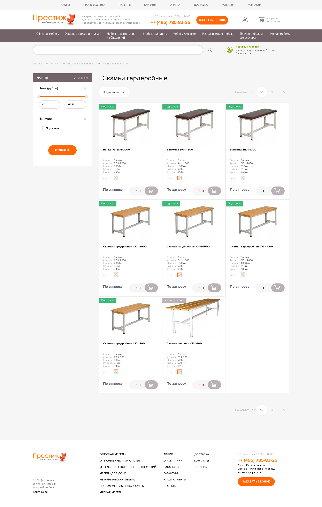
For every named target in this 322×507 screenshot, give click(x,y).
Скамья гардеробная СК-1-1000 (251, 246)
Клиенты (150, 4)
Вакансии (171, 467)
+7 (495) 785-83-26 (170, 22)
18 (261, 92)
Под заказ (52, 128)
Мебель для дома (155, 34)
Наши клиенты (174, 479)
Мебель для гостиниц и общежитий (121, 36)
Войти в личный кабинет (245, 19)
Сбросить (83, 77)
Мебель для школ (184, 34)
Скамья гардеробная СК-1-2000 (125, 246)
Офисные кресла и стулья (82, 34)
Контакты (254, 4)
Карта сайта (40, 492)
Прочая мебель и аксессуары (251, 36)
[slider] (38, 95)
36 (272, 92)
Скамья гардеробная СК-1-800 (124, 343)
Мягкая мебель (280, 34)
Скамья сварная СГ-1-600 (184, 343)
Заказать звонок (212, 20)
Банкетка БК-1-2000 (116, 149)
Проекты (124, 4)
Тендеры (200, 467)
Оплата (175, 4)
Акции (65, 4)
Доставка (201, 4)
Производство (94, 4)
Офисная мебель (47, 34)
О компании (173, 460)
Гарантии (170, 473)
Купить (151, 190)
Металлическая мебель (217, 34)
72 (283, 92)
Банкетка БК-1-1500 (180, 149)
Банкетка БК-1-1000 (243, 149)
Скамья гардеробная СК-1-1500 (188, 246)
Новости (227, 4)
